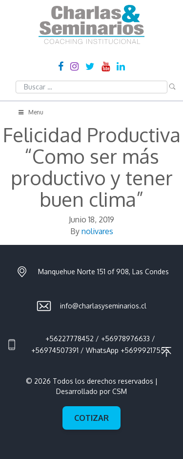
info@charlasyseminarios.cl (103, 306)
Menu (30, 112)
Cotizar (91, 418)
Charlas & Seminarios (91, 24)
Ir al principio (166, 352)
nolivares (97, 231)
